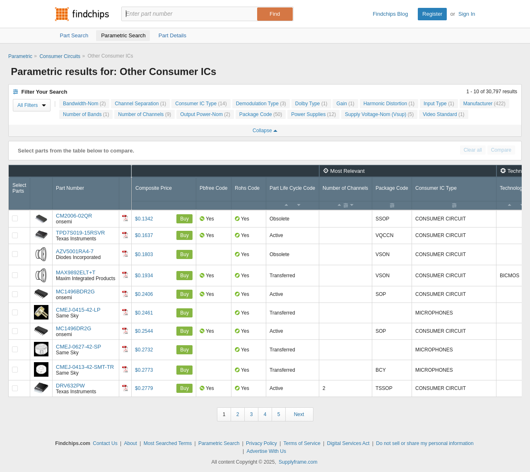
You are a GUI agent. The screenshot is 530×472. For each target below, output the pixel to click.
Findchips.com (82, 14)
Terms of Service (302, 443)
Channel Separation (140, 104)
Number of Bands (86, 114)
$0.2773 (144, 370)
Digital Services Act (348, 443)
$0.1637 (144, 235)
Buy (184, 219)
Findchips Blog (390, 14)
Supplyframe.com (298, 462)
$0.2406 (144, 294)
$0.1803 (144, 254)
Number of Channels (144, 114)
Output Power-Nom (205, 114)
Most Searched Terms (168, 443)
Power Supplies (313, 114)
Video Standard (444, 114)
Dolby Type (311, 104)
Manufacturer (484, 104)
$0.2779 (144, 388)
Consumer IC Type (201, 104)
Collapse (265, 130)
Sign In (466, 14)
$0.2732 (144, 350)
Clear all (473, 150)
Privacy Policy (261, 443)
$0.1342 (144, 219)
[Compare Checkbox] (15, 218)
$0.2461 (144, 313)
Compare (501, 150)
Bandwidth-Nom (84, 104)
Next (299, 414)
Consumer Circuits (59, 56)
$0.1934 (144, 275)
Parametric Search (218, 443)
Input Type (439, 104)
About (130, 443)
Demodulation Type (261, 104)
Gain (345, 104)
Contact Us (105, 443)
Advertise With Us (266, 451)
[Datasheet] (125, 218)
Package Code (260, 114)
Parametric (20, 56)
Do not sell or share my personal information (424, 443)
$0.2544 (144, 331)
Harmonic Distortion (389, 104)
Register (432, 14)
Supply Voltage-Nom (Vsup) (379, 114)
